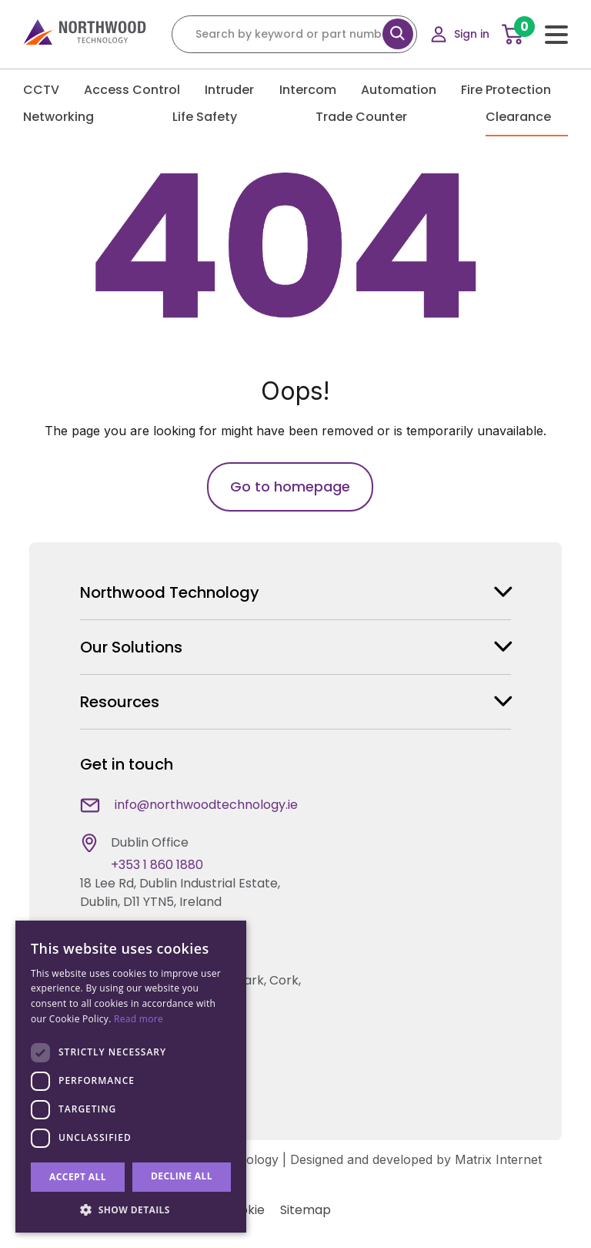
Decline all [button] (181, 1176)
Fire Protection (514, 90)
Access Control (140, 90)
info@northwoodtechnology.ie (206, 805)
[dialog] (130, 1077)
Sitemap (305, 1210)
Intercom (316, 90)
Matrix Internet (498, 1159)
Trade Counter (370, 117)
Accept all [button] (77, 1176)
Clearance (527, 117)
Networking (67, 117)
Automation (407, 90)
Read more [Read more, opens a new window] (138, 1018)
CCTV (49, 90)
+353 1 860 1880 (157, 865)
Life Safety (213, 117)
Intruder (238, 90)
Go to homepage (290, 486)
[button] (131, 1209)
